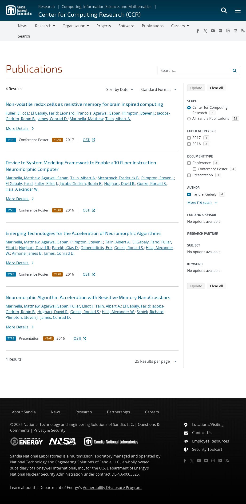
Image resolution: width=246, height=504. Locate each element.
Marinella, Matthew (86, 118)
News (23, 25)
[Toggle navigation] (9, 31)
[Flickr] (220, 30)
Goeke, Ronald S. (152, 183)
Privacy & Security (49, 430)
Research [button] (43, 25)
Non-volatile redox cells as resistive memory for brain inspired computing (84, 104)
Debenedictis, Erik (96, 247)
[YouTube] (212, 30)
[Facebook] (197, 30)
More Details (20, 128)
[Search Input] (199, 70)
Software (126, 25)
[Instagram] (227, 30)
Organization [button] (74, 25)
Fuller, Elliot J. (17, 113)
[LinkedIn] (235, 30)
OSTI (89, 139)
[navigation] (120, 89)
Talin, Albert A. (118, 118)
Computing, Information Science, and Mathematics (106, 6)
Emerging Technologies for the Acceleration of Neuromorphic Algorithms (83, 233)
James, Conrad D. (52, 118)
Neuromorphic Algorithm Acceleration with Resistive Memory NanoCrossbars (88, 297)
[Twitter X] (205, 30)
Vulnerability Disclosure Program (112, 487)
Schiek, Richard (150, 311)
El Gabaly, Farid (44, 113)
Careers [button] (178, 25)
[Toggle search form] (224, 10)
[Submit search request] (234, 70)
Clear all (218, 87)
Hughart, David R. (119, 183)
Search (24, 36)
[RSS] (227, 460)
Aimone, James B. (27, 253)
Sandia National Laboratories (36, 456)
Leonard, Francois (75, 113)
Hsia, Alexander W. (22, 189)
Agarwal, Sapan (106, 113)
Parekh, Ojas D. (65, 247)
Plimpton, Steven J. (138, 113)
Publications (153, 25)
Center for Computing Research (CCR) (89, 14)
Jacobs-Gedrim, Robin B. (81, 183)
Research (46, 6)
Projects (103, 25)
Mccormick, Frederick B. (118, 178)
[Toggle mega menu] (238, 10)
